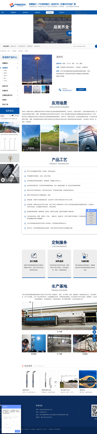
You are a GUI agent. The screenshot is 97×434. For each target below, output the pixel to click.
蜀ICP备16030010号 (46, 417)
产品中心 (49, 12)
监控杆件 (25, 12)
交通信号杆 (13, 46)
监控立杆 (5, 86)
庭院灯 (5, 73)
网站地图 (57, 429)
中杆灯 (5, 80)
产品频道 (14, 51)
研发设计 (62, 12)
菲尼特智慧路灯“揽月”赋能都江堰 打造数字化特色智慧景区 (15, 119)
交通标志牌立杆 (7, 95)
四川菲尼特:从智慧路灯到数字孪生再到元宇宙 (12, 150)
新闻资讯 (16, 16)
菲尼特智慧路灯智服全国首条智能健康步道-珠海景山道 (14, 135)
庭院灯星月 (26, 390)
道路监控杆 (37, 46)
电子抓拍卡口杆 (65, 390)
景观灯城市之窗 (46, 390)
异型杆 (4, 100)
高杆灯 (26, 51)
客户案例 (3, 16)
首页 (2, 12)
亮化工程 (5, 104)
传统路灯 (20, 51)
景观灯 (5, 70)
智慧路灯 (13, 12)
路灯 (5, 78)
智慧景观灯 (30, 46)
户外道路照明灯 (21, 46)
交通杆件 (37, 12)
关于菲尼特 (29, 16)
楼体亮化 (82, 390)
